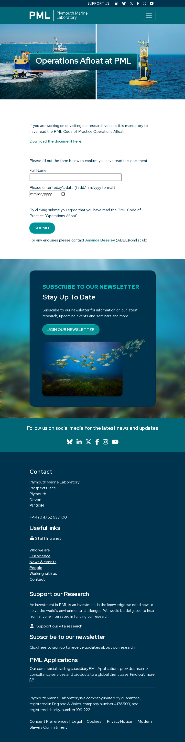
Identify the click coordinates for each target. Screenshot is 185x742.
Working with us (43, 573)
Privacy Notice (120, 721)
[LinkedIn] (116, 3)
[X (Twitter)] (131, 3)
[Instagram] (144, 3)
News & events (43, 561)
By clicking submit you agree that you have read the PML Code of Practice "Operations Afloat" (85, 212)
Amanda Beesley (100, 240)
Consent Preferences (49, 721)
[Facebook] (138, 3)
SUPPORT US (98, 3)
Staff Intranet (45, 538)
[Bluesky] (124, 3)
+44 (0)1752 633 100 (48, 517)
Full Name (38, 170)
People (36, 567)
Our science (40, 556)
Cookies (94, 721)
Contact (37, 579)
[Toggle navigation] (149, 15)
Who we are (40, 550)
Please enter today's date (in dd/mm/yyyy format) (72, 187)
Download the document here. (56, 141)
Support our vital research (59, 626)
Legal (77, 721)
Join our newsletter (70, 329)
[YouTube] (152, 3)
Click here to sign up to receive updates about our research (82, 647)
